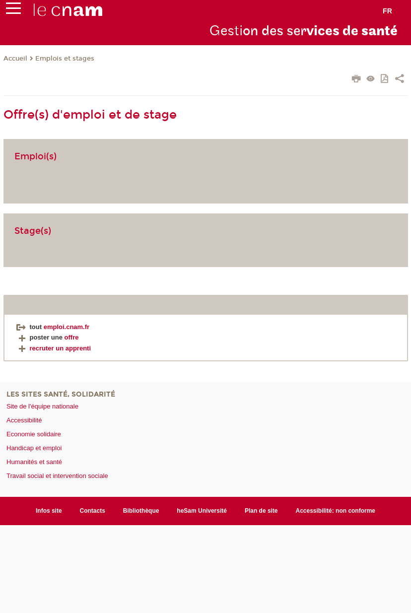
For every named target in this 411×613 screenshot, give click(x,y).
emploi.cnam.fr (66, 327)
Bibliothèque (141, 510)
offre (72, 337)
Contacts (92, 510)
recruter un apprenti (53, 348)
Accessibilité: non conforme (336, 510)
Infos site (49, 510)
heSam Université (202, 510)
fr (387, 11)
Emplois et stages (64, 59)
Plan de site (261, 510)
